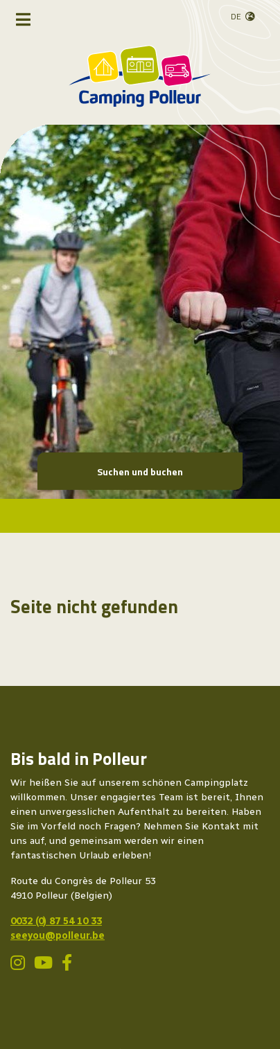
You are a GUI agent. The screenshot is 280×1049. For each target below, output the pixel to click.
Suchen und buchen (140, 471)
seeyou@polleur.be (57, 936)
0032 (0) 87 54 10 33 (56, 921)
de (236, 16)
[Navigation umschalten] (23, 19)
